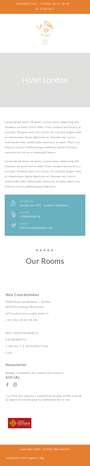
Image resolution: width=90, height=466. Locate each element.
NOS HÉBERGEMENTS (22, 333)
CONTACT (47, 8)
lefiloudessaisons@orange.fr (27, 313)
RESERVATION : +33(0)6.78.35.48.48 (43, 3)
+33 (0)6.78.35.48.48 (21, 319)
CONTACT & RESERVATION (27, 346)
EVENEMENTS (16, 339)
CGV (9, 352)
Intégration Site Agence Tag (25, 457)
